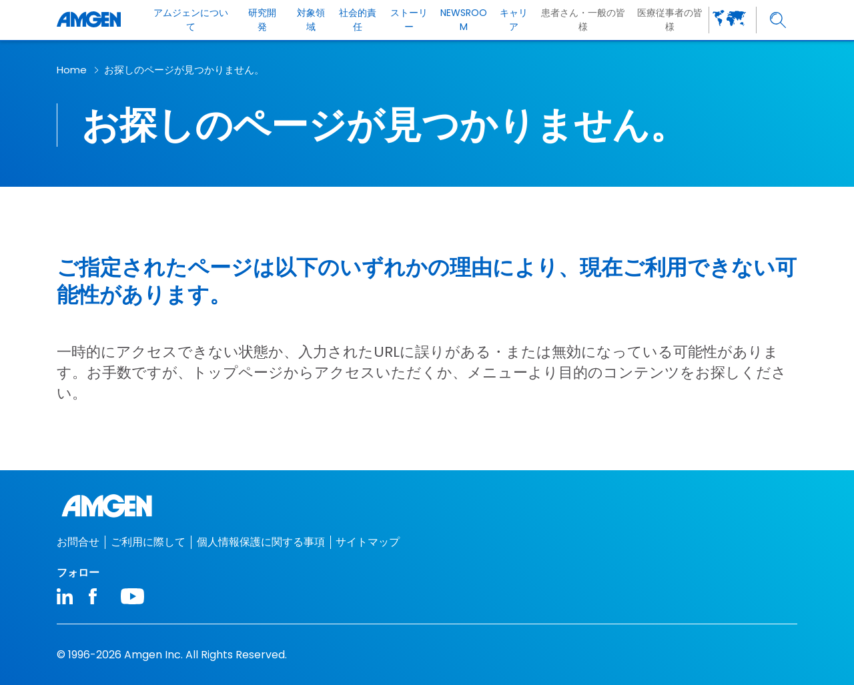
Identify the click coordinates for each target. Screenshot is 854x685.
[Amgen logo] (89, 20)
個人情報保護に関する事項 (261, 542)
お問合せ (78, 542)
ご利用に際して (148, 542)
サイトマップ (368, 542)
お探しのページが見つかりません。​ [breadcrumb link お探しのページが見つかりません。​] (184, 70)
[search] (778, 20)
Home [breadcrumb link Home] (72, 70)
